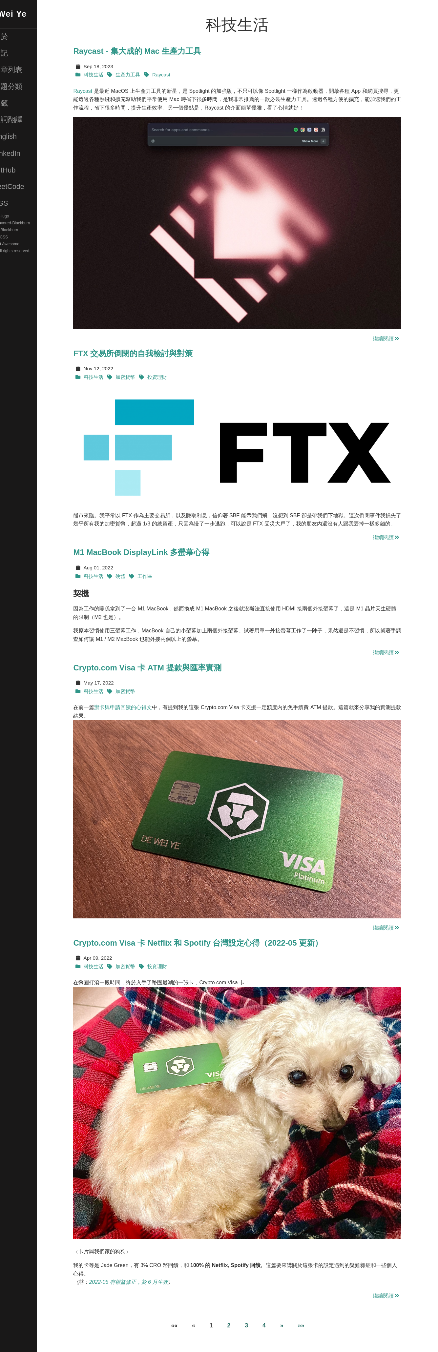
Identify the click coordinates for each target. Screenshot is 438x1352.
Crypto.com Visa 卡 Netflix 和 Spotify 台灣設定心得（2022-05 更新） (209, 942)
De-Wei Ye (27, 13)
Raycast (94, 91)
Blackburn (31, 230)
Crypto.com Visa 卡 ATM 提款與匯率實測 (159, 667)
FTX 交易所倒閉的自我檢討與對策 (144, 353)
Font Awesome (28, 244)
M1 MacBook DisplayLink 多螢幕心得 (153, 552)
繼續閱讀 (397, 338)
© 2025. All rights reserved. (29, 251)
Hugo (26, 216)
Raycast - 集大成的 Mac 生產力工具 (148, 51)
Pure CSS (21, 237)
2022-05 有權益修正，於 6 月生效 (139, 1282)
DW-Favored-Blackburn (31, 223)
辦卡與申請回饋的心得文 (134, 707)
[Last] (312, 1326)
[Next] (293, 1326)
